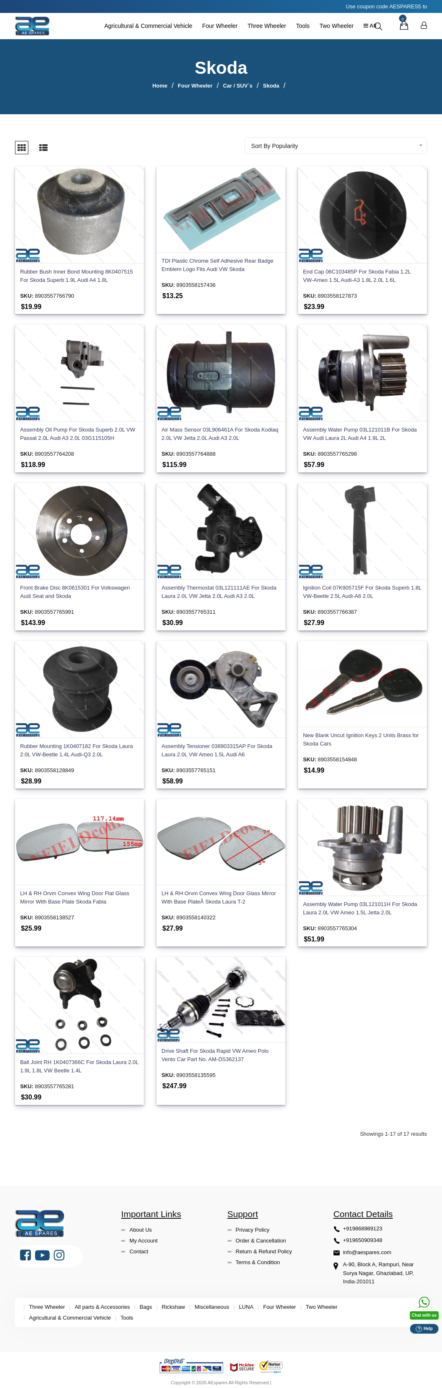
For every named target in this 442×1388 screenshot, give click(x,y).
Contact (138, 1247)
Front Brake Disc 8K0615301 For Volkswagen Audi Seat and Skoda (75, 588)
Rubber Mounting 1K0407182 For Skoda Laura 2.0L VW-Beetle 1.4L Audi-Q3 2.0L (76, 746)
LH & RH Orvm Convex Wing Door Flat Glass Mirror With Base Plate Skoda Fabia (74, 893)
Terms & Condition (258, 1258)
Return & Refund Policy (264, 1247)
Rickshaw (173, 1303)
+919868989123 (362, 1224)
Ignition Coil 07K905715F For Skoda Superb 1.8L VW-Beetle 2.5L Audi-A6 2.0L (362, 588)
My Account (143, 1236)
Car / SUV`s (238, 86)
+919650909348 (362, 1236)
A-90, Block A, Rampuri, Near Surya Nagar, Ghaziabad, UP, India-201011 (378, 1269)
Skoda (271, 86)
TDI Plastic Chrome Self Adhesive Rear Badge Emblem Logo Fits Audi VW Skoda (217, 261)
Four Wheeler (217, 26)
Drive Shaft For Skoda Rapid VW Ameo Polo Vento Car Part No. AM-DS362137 (215, 1051)
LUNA (246, 1303)
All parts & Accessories (102, 1303)
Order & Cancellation (261, 1236)
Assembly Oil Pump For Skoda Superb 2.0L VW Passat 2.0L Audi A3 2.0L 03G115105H (77, 430)
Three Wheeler (264, 26)
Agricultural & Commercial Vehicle (146, 26)
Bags (146, 1303)
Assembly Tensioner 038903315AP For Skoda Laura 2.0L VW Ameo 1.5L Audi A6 (217, 746)
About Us (140, 1225)
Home (159, 86)
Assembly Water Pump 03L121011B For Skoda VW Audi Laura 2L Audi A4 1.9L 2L (360, 430)
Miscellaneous (212, 1303)
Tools (300, 26)
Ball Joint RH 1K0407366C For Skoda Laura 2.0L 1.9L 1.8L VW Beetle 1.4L (79, 1062)
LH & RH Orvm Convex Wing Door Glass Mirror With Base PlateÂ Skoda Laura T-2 (219, 893)
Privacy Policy (253, 1225)
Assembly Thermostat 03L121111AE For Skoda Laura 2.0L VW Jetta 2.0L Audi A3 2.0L (219, 588)
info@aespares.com (367, 1248)
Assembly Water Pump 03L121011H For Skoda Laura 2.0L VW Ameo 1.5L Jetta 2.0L (360, 904)
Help (424, 1329)
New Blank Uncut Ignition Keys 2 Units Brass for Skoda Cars (361, 735)
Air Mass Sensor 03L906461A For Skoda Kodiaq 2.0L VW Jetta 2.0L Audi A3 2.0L (220, 430)
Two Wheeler (334, 26)
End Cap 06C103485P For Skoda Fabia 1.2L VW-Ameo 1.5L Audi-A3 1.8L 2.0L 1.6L (357, 272)
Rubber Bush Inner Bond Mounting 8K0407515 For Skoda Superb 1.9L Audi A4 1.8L (76, 272)
